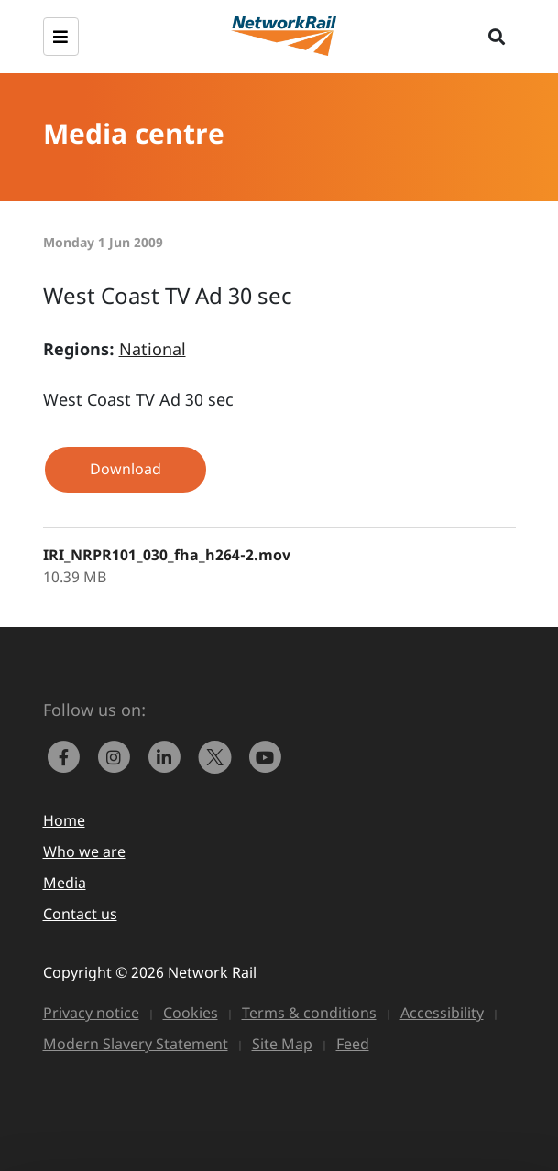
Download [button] (125, 469)
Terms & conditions (309, 1013)
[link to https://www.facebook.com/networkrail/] (68, 755)
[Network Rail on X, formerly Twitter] (219, 755)
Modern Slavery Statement (135, 1044)
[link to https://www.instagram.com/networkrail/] (118, 755)
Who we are (84, 851)
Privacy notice (91, 1013)
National (152, 349)
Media (64, 883)
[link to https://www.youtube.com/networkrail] (267, 755)
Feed (352, 1044)
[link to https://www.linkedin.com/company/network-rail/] (169, 755)
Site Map (282, 1044)
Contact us (80, 914)
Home (64, 820)
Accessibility (442, 1013)
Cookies (190, 1013)
